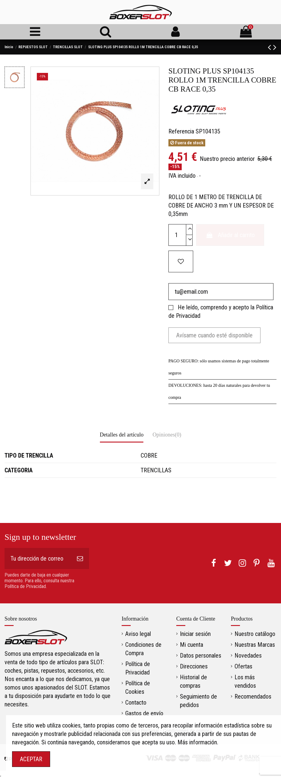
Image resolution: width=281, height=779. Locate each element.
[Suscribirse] (80, 558)
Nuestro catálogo (255, 633)
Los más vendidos (245, 681)
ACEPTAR (31, 759)
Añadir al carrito (230, 235)
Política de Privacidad (137, 668)
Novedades (248, 655)
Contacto (135, 702)
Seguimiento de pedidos (198, 701)
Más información (197, 742)
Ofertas (243, 666)
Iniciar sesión (195, 633)
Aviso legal (138, 633)
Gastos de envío (144, 713)
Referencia (181, 131)
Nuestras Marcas (255, 644)
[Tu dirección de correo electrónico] (38, 558)
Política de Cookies (137, 687)
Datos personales (200, 655)
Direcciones (194, 666)
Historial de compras (193, 681)
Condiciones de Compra (143, 649)
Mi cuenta (191, 644)
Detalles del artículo (122, 435)
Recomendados (253, 696)
